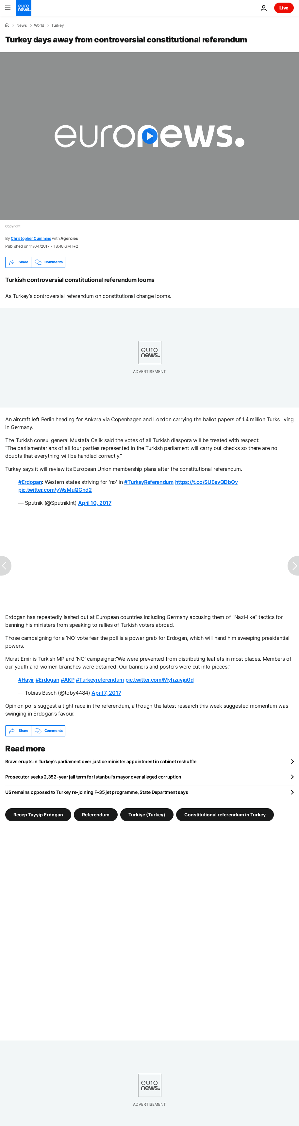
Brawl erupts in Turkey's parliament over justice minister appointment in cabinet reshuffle (100, 761)
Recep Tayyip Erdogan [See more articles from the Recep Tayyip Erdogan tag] (38, 814)
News (21, 25)
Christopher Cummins (31, 238)
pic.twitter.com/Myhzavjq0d (159, 679)
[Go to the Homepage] (23, 8)
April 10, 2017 (94, 503)
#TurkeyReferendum (149, 482)
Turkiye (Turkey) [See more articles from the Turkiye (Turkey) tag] (146, 814)
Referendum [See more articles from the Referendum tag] (95, 814)
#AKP (68, 679)
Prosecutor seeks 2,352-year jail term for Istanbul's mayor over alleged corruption (93, 776)
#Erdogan (30, 482)
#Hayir (26, 679)
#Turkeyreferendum (100, 679)
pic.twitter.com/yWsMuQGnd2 (55, 489)
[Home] (7, 25)
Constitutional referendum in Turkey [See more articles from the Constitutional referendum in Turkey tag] (225, 814)
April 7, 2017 (106, 692)
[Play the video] (149, 136)
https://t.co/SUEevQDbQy (206, 482)
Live (284, 7)
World (39, 25)
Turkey (57, 25)
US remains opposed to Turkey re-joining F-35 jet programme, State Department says (96, 792)
